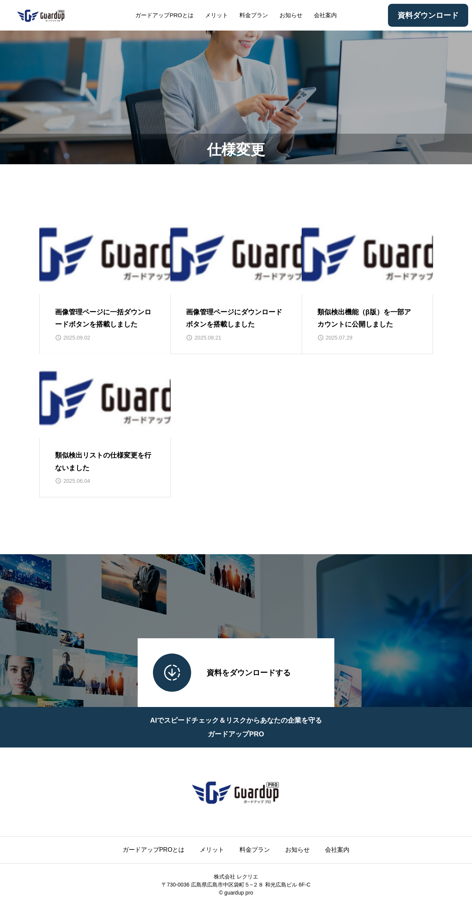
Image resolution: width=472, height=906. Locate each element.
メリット (216, 15)
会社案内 (325, 15)
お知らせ (291, 15)
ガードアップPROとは (164, 15)
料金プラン (253, 15)
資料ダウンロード (428, 15)
